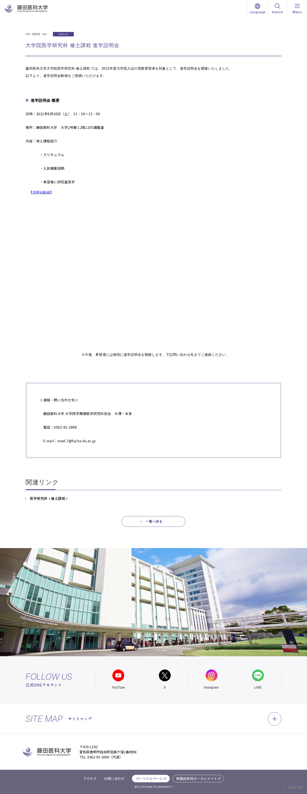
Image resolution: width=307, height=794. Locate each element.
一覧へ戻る (154, 521)
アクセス (90, 778)
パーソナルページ (149, 778)
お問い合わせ (114, 778)
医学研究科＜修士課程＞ (49, 498)
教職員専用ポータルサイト (196, 778)
